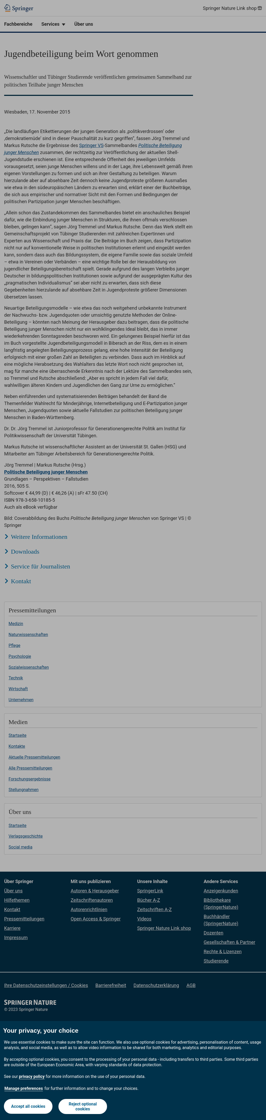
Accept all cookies (28, 1106)
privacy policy (32, 1076)
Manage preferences (23, 1088)
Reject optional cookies (83, 1106)
